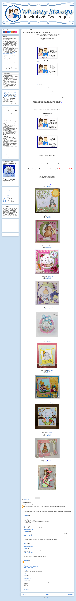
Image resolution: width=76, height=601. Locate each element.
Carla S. (25, 543)
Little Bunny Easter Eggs (48, 403)
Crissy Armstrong (6, 192)
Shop (9, 25)
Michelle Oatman (50, 370)
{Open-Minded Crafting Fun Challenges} (31, 566)
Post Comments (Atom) (50, 597)
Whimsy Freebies (16, 25)
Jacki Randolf (50, 276)
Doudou (25, 548)
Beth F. (25, 575)
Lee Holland (5, 200)
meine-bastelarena (27, 504)
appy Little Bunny (48, 309)
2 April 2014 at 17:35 (28, 573)
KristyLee (26, 580)
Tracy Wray (5, 203)
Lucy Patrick (26, 531)
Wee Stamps (5, 204)
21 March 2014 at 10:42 (28, 552)
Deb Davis (5, 193)
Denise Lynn (5, 195)
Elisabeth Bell (5, 197)
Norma (55, 176)
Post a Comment (26, 589)
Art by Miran (5, 201)
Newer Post (24, 594)
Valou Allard (50, 307)
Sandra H (26, 526)
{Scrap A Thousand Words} (29, 565)
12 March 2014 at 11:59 (28, 513)
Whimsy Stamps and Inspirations (9, 53)
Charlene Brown (50, 215)
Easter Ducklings (49, 372)
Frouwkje (26, 515)
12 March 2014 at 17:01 (28, 529)
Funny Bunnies (48, 186)
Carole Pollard (40, 61)
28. (37, 84)
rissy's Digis (48, 185)
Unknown (26, 560)
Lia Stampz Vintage (48, 461)
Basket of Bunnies (48, 247)
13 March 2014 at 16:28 (28, 546)
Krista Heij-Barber (6, 199)
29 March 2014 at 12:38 (28, 567)
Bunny (25, 570)
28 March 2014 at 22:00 (28, 558)
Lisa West (50, 432)
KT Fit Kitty (26, 510)
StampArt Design (48, 308)
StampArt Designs (48, 402)
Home (4, 25)
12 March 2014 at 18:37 (28, 535)
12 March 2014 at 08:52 (28, 507)
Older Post (70, 594)
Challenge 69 (26, 499)
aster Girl (49, 462)
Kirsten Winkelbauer (7, 198)
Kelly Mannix (50, 245)
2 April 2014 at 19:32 (28, 578)
